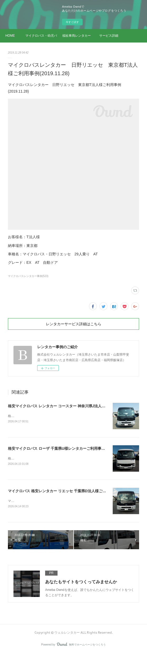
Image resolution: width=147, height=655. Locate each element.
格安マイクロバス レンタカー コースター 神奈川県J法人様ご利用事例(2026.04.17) (76, 406)
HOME (10, 35)
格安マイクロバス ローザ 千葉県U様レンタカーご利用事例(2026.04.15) (67, 449)
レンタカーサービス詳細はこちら (73, 324)
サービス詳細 (108, 35)
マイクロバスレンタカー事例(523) (28, 276)
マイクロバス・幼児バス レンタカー (41, 35)
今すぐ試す (72, 22)
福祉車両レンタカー (76, 35)
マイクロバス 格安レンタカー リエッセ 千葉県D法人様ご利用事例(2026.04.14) (73, 492)
